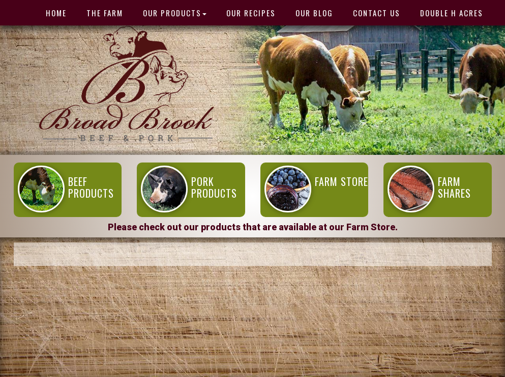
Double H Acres (451, 12)
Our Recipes (251, 12)
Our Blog (314, 12)
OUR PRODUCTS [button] (174, 12)
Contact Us (376, 12)
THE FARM (104, 12)
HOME (56, 12)
